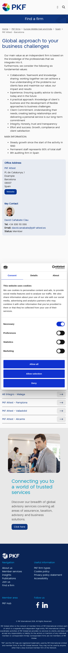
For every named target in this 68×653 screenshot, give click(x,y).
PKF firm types (42, 568)
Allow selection (34, 373)
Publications (9, 578)
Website (10, 191)
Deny (34, 383)
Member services (12, 571)
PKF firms (16, 29)
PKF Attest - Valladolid (14, 410)
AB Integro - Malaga (13, 394)
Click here (19, 526)
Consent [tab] (12, 275)
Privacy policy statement (48, 575)
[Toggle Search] (63, 7)
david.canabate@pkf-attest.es (29, 227)
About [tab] (56, 275)
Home (5, 29)
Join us (6, 582)
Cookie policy (41, 571)
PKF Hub (6, 603)
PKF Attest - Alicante (13, 419)
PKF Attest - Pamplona (14, 402)
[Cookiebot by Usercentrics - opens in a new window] (52, 267)
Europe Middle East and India (38, 29)
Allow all (34, 364)
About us (7, 568)
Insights (6, 575)
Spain (58, 29)
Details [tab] (34, 275)
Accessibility (41, 578)
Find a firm (8, 585)
